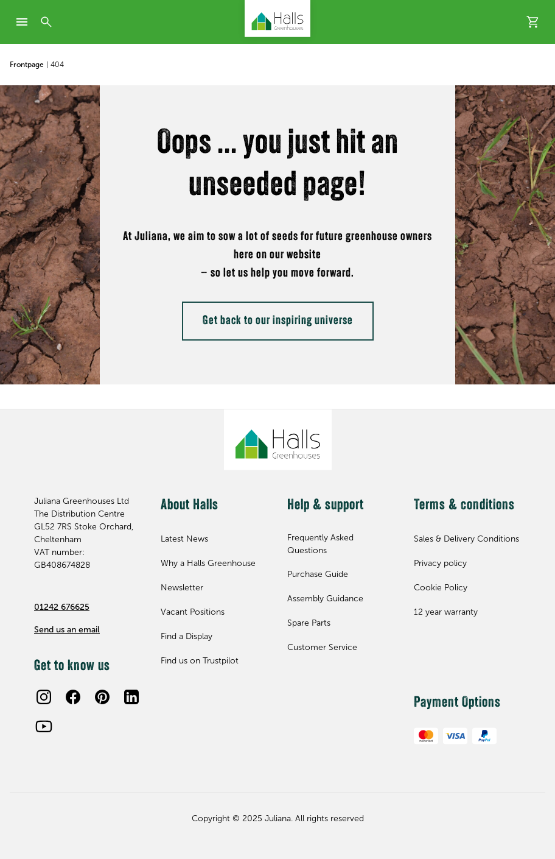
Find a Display (186, 636)
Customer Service (322, 647)
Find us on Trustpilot (200, 661)
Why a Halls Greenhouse (208, 563)
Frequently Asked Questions (320, 544)
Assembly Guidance (325, 598)
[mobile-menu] (22, 22)
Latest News (184, 539)
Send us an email (67, 629)
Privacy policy (440, 563)
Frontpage (27, 64)
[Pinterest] (102, 697)
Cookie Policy (440, 587)
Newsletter (182, 587)
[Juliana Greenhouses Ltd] (277, 18)
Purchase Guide (317, 574)
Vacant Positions (193, 612)
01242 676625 (61, 607)
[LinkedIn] (131, 697)
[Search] (46, 22)
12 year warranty (446, 612)
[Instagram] (44, 697)
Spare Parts (308, 623)
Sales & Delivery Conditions (466, 539)
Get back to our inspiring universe (278, 321)
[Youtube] (44, 726)
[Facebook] (73, 697)
